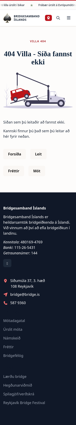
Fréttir (13, 170)
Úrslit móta (12, 329)
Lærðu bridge (15, 376)
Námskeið (11, 338)
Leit (38, 154)
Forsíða (14, 154)
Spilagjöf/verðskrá (18, 393)
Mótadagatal (14, 320)
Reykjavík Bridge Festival (24, 402)
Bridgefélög (13, 355)
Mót (36, 170)
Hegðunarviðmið (17, 385)
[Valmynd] (68, 18)
